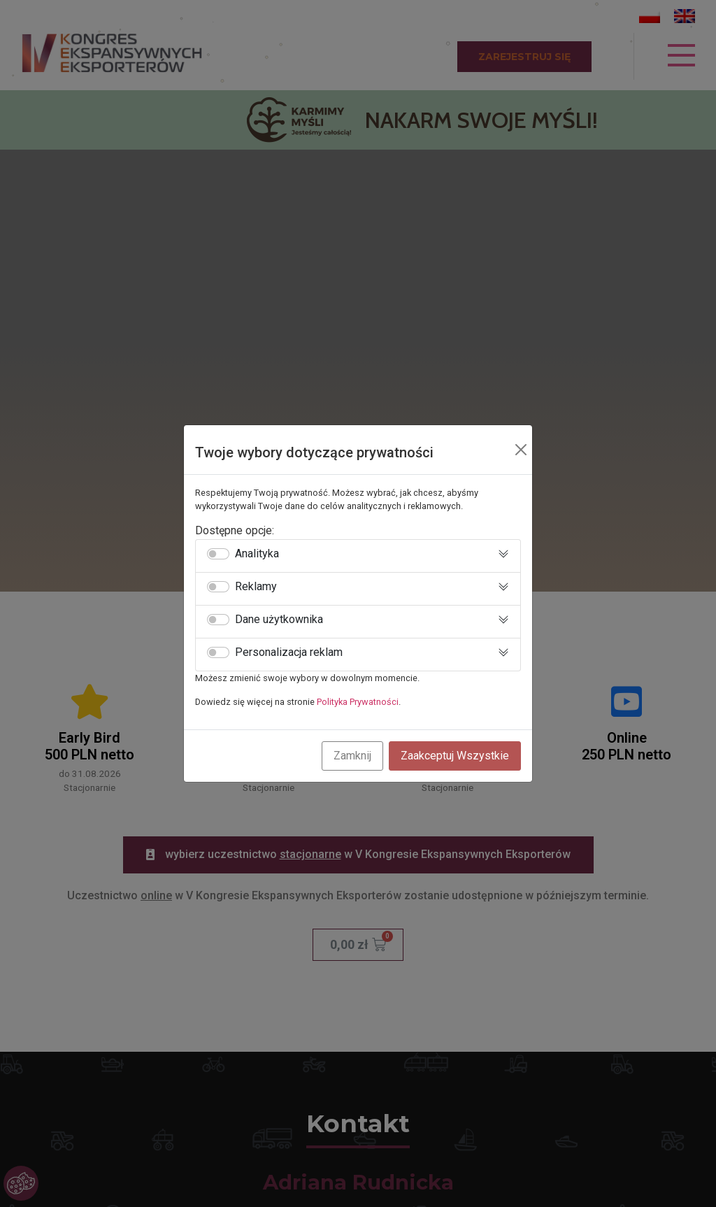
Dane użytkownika (279, 619)
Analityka (257, 553)
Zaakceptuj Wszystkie (455, 755)
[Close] (521, 449)
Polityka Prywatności (358, 702)
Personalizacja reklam (289, 652)
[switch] (218, 553)
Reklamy (256, 586)
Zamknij (352, 755)
